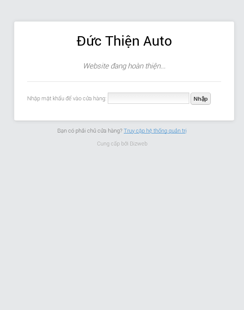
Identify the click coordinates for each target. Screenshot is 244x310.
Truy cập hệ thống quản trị (155, 130)
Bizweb (138, 143)
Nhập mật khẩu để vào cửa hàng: (66, 98)
